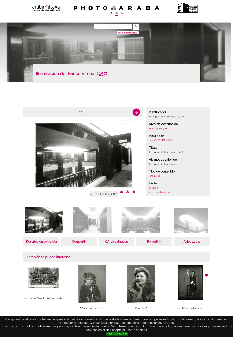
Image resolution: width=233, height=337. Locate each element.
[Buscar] (114, 26)
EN (121, 13)
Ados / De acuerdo (117, 333)
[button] (136, 110)
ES (116, 13)
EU (111, 13)
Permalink (154, 240)
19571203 (153, 186)
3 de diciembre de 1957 (160, 190)
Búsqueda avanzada (127, 31)
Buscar (137, 26)
